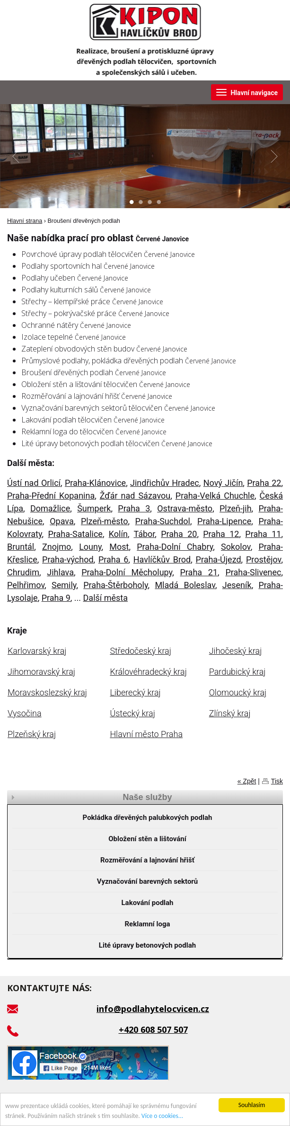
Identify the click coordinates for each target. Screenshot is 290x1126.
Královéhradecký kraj (148, 672)
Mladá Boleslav (185, 585)
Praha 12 (221, 534)
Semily (64, 585)
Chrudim (23, 572)
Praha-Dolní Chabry (175, 547)
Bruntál (20, 547)
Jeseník (237, 585)
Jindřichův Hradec (164, 483)
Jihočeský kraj (235, 651)
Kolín (118, 534)
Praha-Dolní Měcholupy (126, 572)
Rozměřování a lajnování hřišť (147, 860)
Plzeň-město (104, 521)
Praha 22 (264, 483)
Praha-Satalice (75, 534)
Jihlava (60, 572)
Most (119, 547)
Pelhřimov (25, 585)
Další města (105, 598)
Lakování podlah (147, 902)
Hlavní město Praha (146, 734)
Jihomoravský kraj (41, 672)
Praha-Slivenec (253, 572)
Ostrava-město (184, 508)
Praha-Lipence (224, 521)
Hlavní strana (24, 221)
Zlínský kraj (230, 713)
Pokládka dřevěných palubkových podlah (147, 817)
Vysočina (25, 713)
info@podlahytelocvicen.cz (153, 1008)
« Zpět (246, 781)
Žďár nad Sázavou (135, 496)
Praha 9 (56, 598)
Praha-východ (67, 559)
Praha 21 (199, 572)
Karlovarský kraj (37, 651)
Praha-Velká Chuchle (215, 496)
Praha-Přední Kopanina (51, 496)
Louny (90, 547)
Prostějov (263, 559)
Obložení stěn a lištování (147, 839)
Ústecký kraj (132, 713)
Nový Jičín (223, 483)
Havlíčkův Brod (162, 559)
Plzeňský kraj (32, 734)
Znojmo (56, 547)
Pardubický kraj (237, 672)
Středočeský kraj (140, 651)
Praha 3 (134, 508)
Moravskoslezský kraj (47, 692)
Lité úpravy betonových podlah (147, 945)
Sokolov (236, 547)
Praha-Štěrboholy (115, 585)
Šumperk (94, 508)
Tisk (277, 781)
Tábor (144, 534)
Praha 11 (263, 534)
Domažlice (50, 508)
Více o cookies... (162, 1116)
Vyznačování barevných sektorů (147, 881)
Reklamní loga (147, 924)
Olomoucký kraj (238, 692)
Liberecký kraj (135, 692)
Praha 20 (179, 534)
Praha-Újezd (218, 559)
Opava (62, 521)
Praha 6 (113, 559)
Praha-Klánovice (95, 483)
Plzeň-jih (236, 508)
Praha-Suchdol (162, 521)
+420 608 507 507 (153, 1029)
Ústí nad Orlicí (34, 483)
